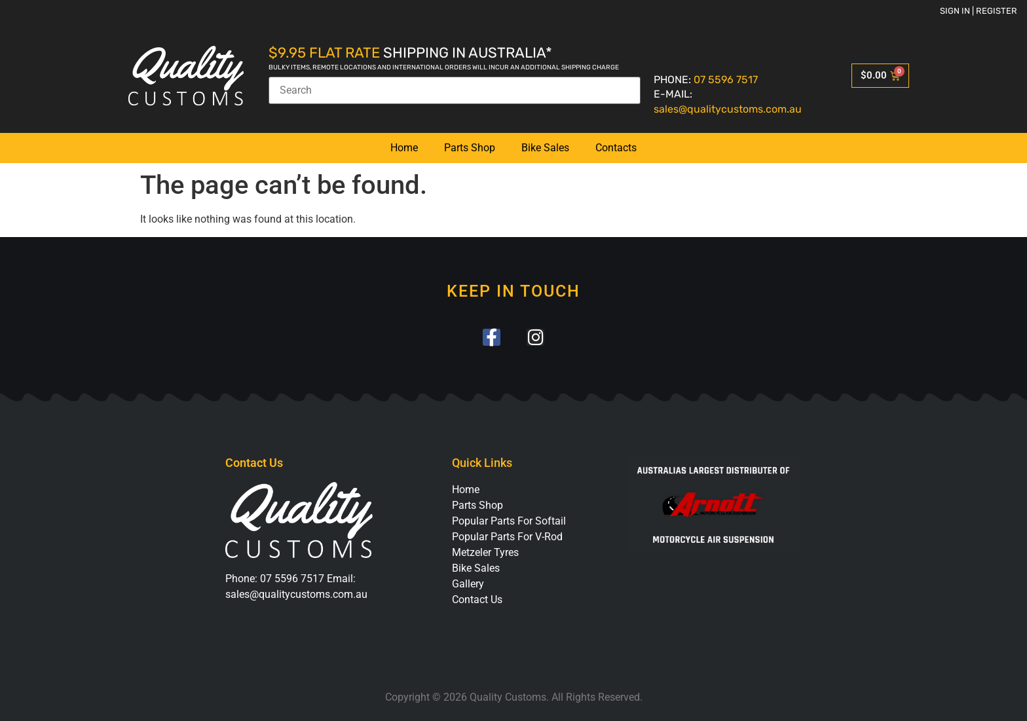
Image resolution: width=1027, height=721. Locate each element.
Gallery (468, 584)
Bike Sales (545, 147)
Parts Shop (469, 147)
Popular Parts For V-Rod (507, 537)
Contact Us (477, 600)
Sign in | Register (978, 11)
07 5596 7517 (726, 79)
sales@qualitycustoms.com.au (728, 109)
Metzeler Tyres (485, 553)
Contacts (616, 147)
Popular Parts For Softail (509, 521)
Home (404, 147)
